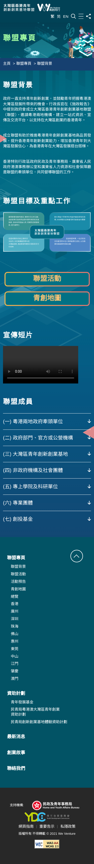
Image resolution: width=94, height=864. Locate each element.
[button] (76, 556)
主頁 (7, 63)
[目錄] (80, 16)
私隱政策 (67, 826)
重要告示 (46, 826)
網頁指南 (26, 826)
